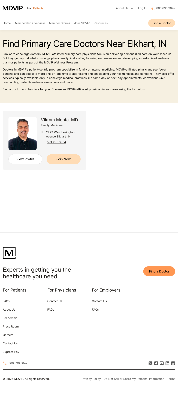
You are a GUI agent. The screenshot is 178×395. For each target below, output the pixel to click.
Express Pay (11, 352)
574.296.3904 (56, 142)
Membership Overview (30, 23)
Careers (8, 335)
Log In (142, 8)
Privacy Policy (91, 379)
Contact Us (10, 343)
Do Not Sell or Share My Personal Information (134, 379)
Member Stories (59, 23)
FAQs (6, 301)
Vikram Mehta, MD (59, 119)
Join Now (63, 159)
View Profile (25, 159)
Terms (171, 379)
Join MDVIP (82, 23)
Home (7, 23)
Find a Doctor (162, 23)
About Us (9, 309)
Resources (101, 23)
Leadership (10, 318)
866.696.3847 (165, 8)
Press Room (11, 326)
